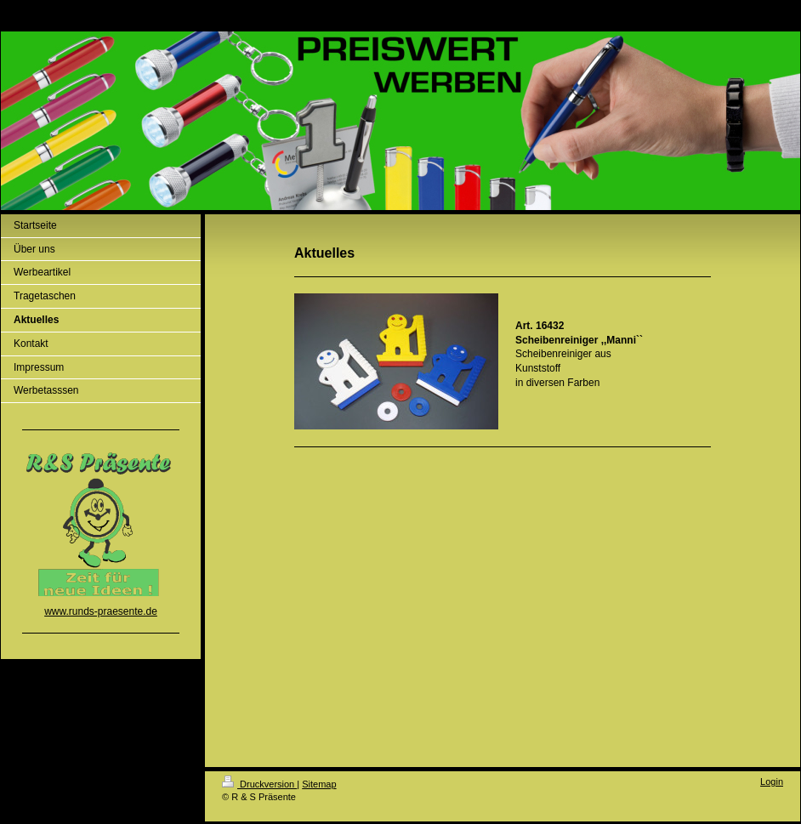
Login (771, 781)
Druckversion (259, 784)
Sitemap (319, 784)
